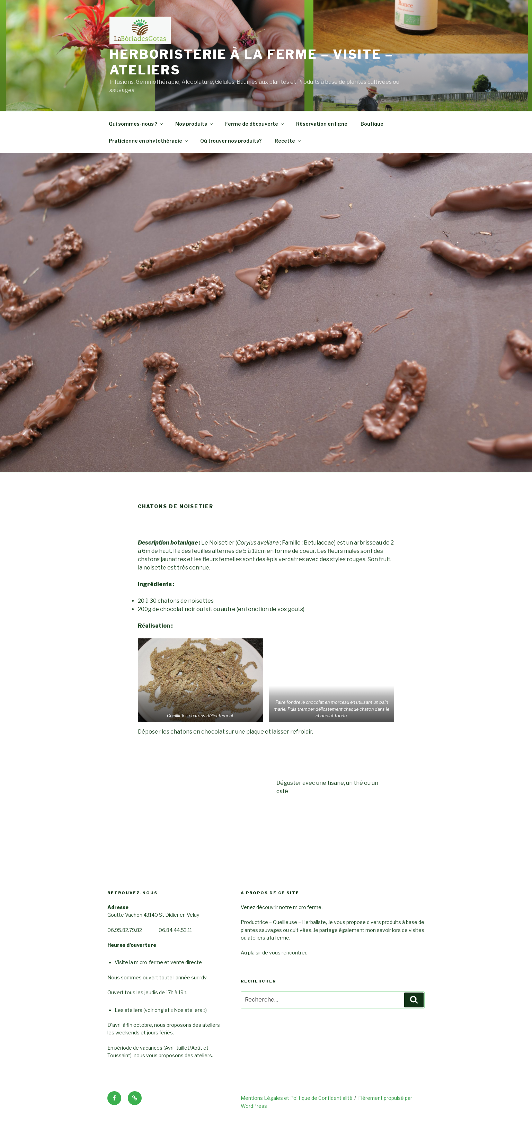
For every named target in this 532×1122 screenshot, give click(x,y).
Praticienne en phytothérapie (149, 141)
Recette (288, 141)
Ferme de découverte (255, 124)
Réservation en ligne (321, 124)
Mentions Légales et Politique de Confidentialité (297, 1098)
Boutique (372, 124)
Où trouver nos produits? (230, 141)
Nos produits (194, 124)
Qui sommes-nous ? (136, 124)
